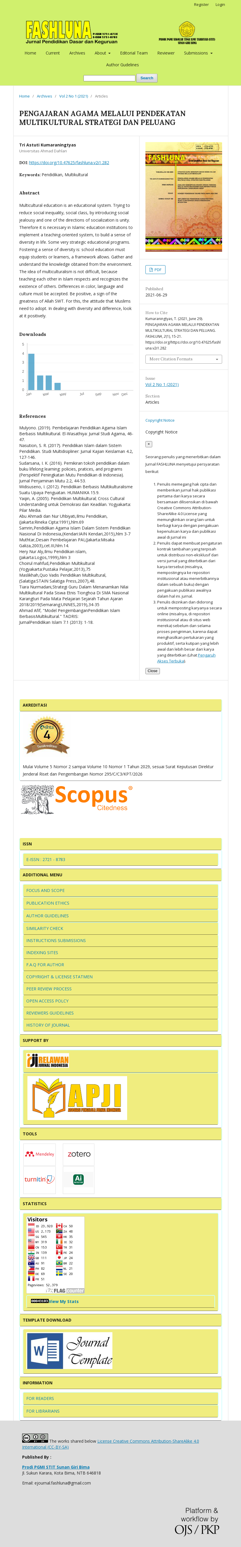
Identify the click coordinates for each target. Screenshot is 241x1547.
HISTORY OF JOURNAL (48, 1025)
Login (220, 4)
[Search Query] (109, 78)
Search (146, 78)
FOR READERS (40, 1398)
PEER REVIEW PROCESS (49, 989)
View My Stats (64, 1301)
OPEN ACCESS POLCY (47, 1001)
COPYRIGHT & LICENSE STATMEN (59, 976)
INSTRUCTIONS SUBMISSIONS (56, 940)
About (101, 53)
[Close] (149, 444)
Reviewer (166, 53)
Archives (77, 53)
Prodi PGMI (56, 1467)
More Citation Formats (171, 359)
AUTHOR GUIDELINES (47, 915)
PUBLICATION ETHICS (47, 903)
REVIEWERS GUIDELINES (50, 1013)
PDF (157, 269)
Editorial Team (134, 53)
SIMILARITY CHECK (44, 928)
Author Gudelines (122, 64)
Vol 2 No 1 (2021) (73, 96)
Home (30, 53)
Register (201, 4)
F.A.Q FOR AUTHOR (45, 964)
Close (153, 671)
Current (53, 53)
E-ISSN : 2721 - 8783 (45, 859)
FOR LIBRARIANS (43, 1411)
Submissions (196, 53)
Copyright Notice (160, 420)
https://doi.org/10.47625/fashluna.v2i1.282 (69, 162)
